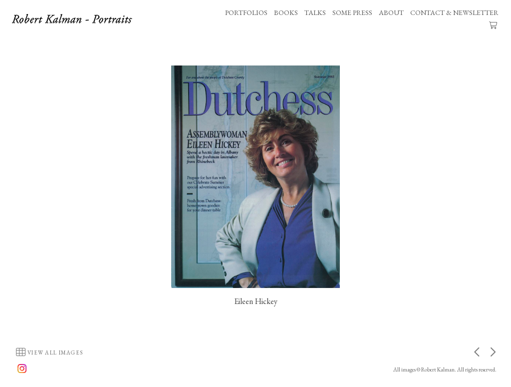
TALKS (315, 12)
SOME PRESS (352, 12)
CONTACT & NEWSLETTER (454, 12)
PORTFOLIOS (246, 12)
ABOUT (391, 12)
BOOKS (286, 12)
